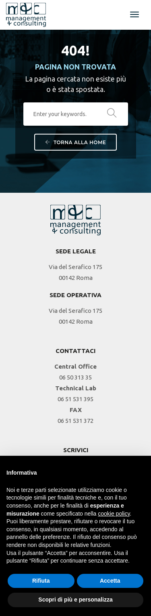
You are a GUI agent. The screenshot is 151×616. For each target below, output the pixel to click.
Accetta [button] (110, 580)
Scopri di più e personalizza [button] (75, 599)
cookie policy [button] (114, 513)
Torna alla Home (75, 142)
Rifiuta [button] (41, 580)
